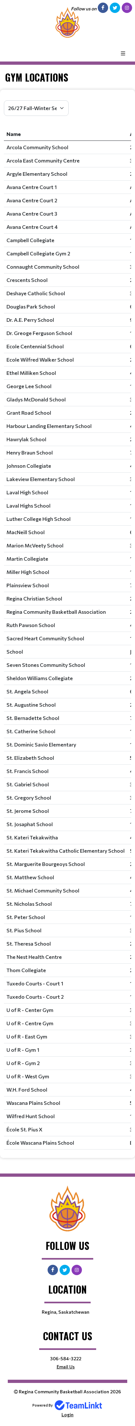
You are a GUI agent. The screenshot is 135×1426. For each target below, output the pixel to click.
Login (67, 1414)
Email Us (66, 1366)
